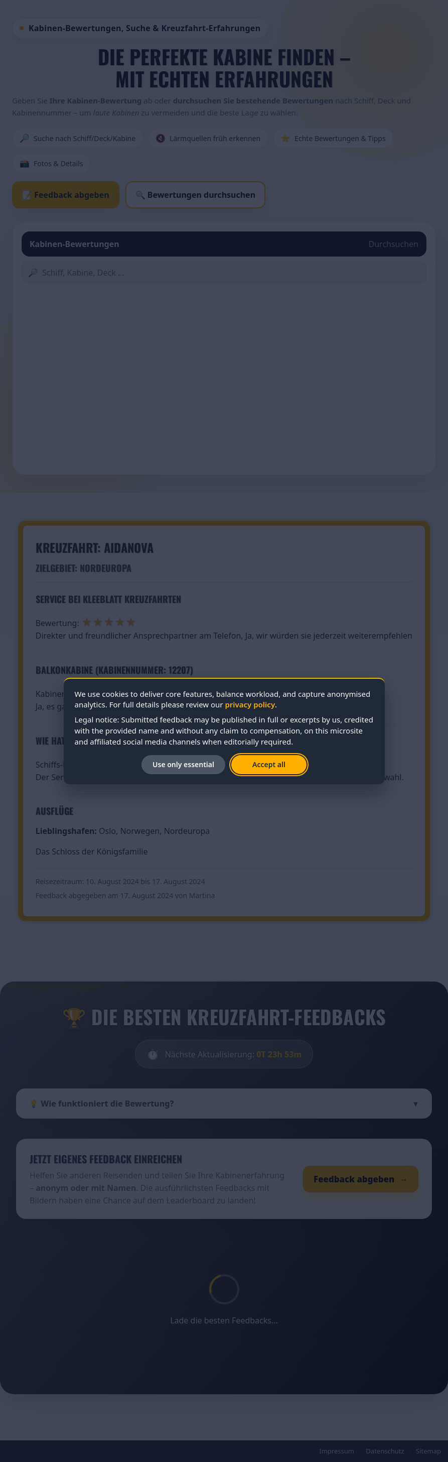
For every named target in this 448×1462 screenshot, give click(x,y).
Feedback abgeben (361, 1179)
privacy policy (250, 704)
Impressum (336, 1450)
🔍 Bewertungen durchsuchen (195, 194)
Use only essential (183, 764)
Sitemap (428, 1450)
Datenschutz (385, 1450)
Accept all (268, 764)
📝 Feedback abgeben (65, 194)
